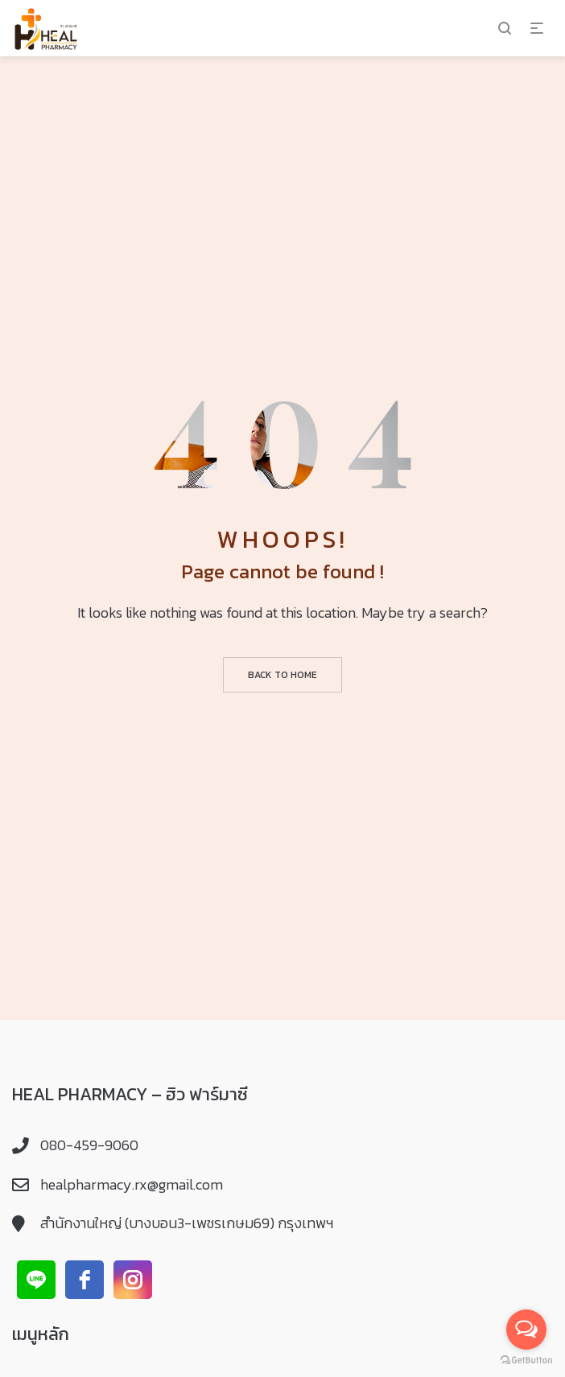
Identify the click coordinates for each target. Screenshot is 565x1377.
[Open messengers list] (526, 1329)
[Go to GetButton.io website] (526, 1360)
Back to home (282, 675)
